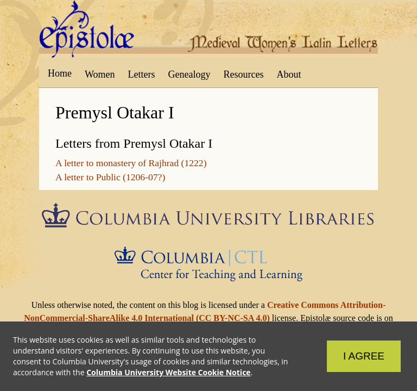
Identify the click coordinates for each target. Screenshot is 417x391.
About (288, 74)
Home (60, 73)
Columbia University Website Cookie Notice (168, 372)
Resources (244, 74)
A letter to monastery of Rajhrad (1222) (131, 162)
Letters (141, 74)
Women (100, 74)
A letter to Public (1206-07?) (110, 177)
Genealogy (189, 74)
